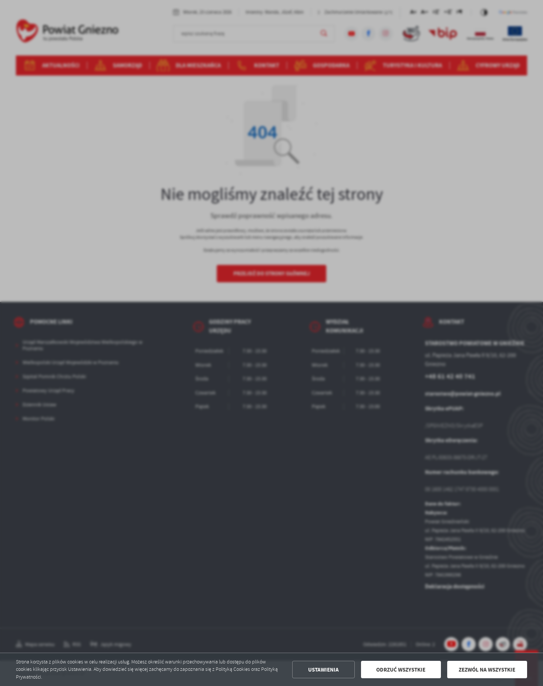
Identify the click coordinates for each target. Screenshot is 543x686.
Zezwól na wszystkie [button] (487, 669)
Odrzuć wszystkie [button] (400, 669)
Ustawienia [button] (323, 669)
